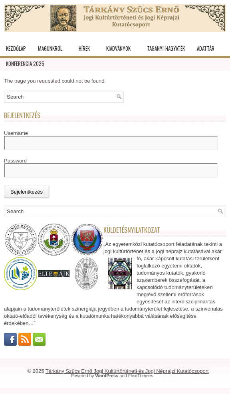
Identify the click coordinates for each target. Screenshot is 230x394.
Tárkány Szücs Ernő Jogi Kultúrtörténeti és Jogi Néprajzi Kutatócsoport (127, 371)
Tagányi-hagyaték (166, 48)
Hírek (84, 48)
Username (16, 133)
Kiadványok (118, 48)
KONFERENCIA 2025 (25, 63)
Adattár (205, 48)
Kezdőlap (16, 48)
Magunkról (50, 48)
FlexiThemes (140, 375)
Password (15, 161)
